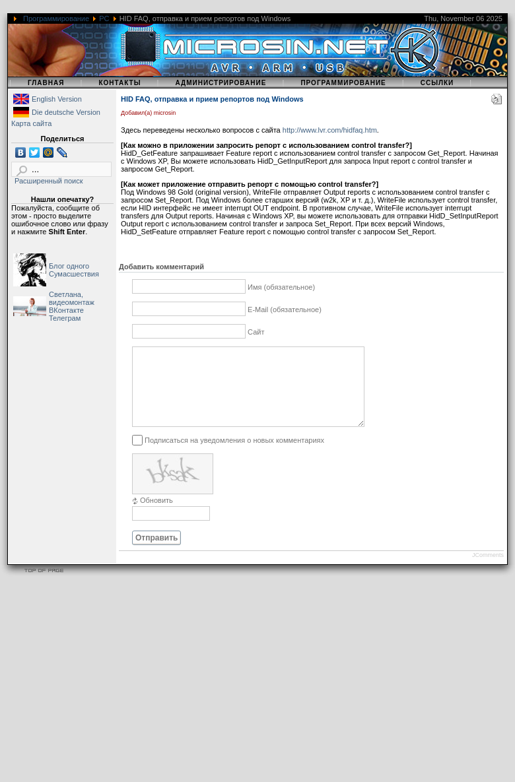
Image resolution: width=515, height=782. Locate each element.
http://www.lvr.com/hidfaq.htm (330, 130)
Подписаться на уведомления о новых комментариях (234, 455)
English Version (57, 99)
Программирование (56, 18)
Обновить (156, 516)
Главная (46, 82)
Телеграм (65, 318)
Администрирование (220, 82)
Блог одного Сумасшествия (74, 270)
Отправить (156, 553)
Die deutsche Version (66, 112)
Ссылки (437, 82)
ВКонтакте (66, 310)
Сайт (256, 332)
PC (104, 18)
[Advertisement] (179, 689)
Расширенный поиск (49, 181)
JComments (488, 571)
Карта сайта (31, 123)
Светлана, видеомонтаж (71, 298)
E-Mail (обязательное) (285, 309)
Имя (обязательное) (281, 287)
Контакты (119, 82)
